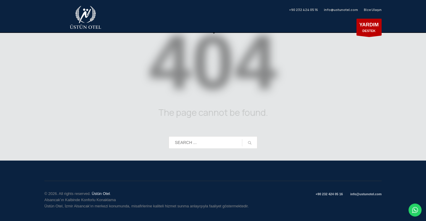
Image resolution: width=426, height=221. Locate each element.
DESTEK (369, 29)
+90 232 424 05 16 (303, 9)
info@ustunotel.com (341, 9)
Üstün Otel (101, 193)
